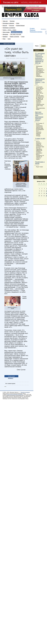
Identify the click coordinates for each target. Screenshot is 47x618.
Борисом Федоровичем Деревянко (15, 394)
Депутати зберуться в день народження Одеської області (39, 116)
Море (17, 23)
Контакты (43, 29)
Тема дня (5, 21)
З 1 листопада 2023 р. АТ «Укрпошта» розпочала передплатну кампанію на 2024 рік (40, 58)
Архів (9, 38)
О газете (32, 28)
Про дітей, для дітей (15, 34)
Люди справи (6, 32)
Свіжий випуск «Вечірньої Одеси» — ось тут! (40, 81)
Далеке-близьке (20, 25)
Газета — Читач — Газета (9, 30)
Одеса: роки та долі (16, 32)
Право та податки (14, 36)
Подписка (32, 30)
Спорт (22, 36)
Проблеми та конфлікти (9, 27)
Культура (11, 25)
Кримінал (5, 36)
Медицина (5, 34)
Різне (4, 38)
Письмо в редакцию (25, 392)
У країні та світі (40, 138)
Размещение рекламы (36, 31)
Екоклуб (5, 25)
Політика (12, 21)
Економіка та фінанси (8, 23)
